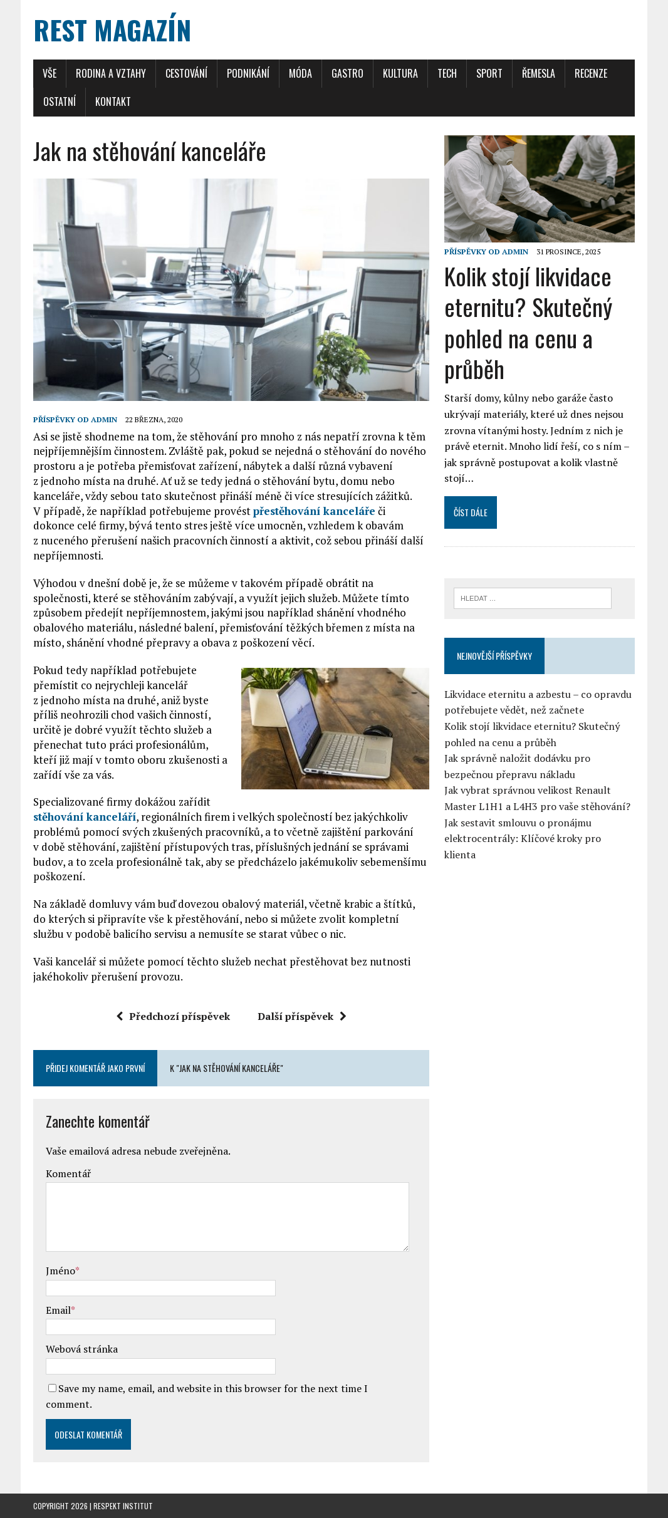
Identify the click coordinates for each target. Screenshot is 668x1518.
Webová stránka (82, 1349)
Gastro (347, 73)
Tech (447, 73)
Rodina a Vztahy (111, 73)
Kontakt (113, 101)
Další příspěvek (302, 1016)
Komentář (68, 1173)
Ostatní (59, 101)
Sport (489, 73)
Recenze (591, 73)
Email (58, 1310)
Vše (49, 73)
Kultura (400, 73)
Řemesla (538, 73)
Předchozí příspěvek (173, 1016)
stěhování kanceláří (84, 816)
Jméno (60, 1270)
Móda (300, 73)
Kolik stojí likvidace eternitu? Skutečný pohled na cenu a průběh (528, 322)
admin (104, 419)
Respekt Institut (123, 1505)
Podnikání (248, 73)
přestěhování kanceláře (314, 511)
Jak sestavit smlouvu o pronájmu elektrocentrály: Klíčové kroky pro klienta (522, 838)
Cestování (186, 73)
